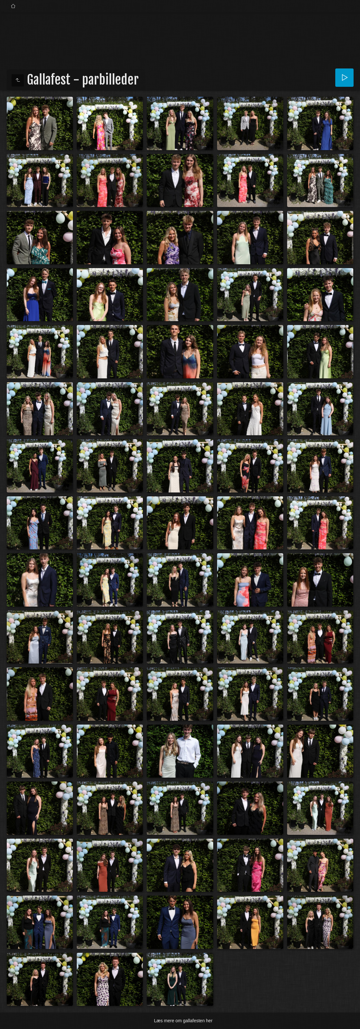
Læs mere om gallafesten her (183, 1020)
